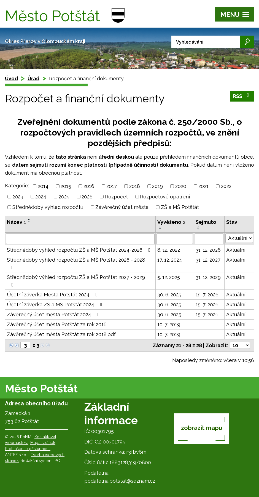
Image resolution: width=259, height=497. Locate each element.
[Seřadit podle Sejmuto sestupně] (199, 229)
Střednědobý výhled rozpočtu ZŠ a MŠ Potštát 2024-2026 (80, 250)
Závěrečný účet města (122, 207)
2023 (17, 197)
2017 (111, 186)
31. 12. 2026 (208, 250)
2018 (134, 186)
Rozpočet (116, 197)
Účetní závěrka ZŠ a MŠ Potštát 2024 (55, 304)
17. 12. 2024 (169, 260)
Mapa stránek (42, 442)
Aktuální (235, 250)
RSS (242, 96)
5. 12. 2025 (168, 277)
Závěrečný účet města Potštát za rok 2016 (62, 324)
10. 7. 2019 (168, 324)
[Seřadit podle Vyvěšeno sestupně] (160, 229)
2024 (40, 197)
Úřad (33, 78)
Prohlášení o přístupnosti (27, 448)
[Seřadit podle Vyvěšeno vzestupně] (160, 227)
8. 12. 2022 (168, 250)
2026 (87, 197)
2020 (180, 186)
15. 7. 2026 (207, 294)
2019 (157, 186)
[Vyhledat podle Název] (80, 238)
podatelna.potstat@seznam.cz (119, 481)
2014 (43, 186)
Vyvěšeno (171, 222)
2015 (66, 186)
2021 (203, 186)
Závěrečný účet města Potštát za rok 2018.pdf (66, 334)
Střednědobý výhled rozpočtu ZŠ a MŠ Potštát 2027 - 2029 (76, 280)
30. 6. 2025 (169, 294)
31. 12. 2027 (208, 260)
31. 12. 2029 (208, 277)
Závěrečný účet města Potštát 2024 (54, 314)
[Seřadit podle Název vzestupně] (29, 219)
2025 (64, 197)
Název (16, 222)
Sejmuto (206, 222)
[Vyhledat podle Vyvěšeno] (175, 238)
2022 (226, 186)
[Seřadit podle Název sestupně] (29, 221)
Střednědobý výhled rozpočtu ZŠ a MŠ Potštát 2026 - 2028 (76, 263)
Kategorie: (17, 185)
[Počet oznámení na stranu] (240, 345)
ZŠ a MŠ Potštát (180, 207)
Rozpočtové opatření (165, 197)
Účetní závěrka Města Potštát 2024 (53, 294)
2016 (88, 186)
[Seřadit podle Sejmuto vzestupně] (199, 227)
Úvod (11, 78)
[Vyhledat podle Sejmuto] (209, 238)
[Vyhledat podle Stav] (239, 238)
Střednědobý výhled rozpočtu (47, 207)
